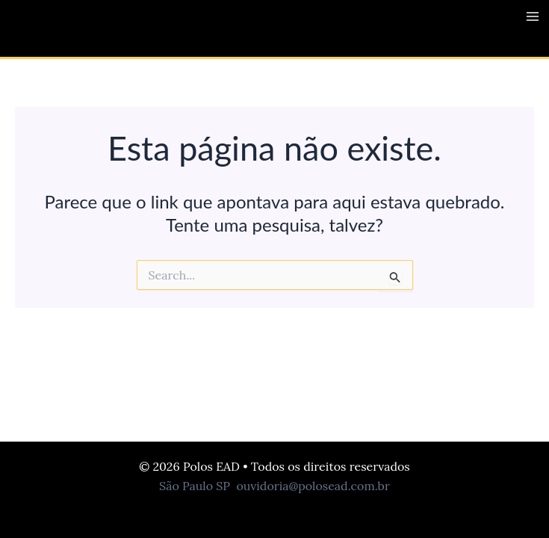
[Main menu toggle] (532, 16)
